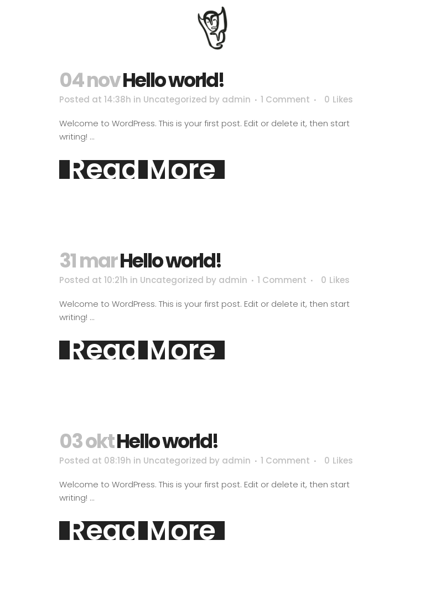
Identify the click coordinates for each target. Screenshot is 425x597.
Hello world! (173, 80)
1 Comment (285, 99)
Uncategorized (175, 99)
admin (236, 99)
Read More (142, 169)
